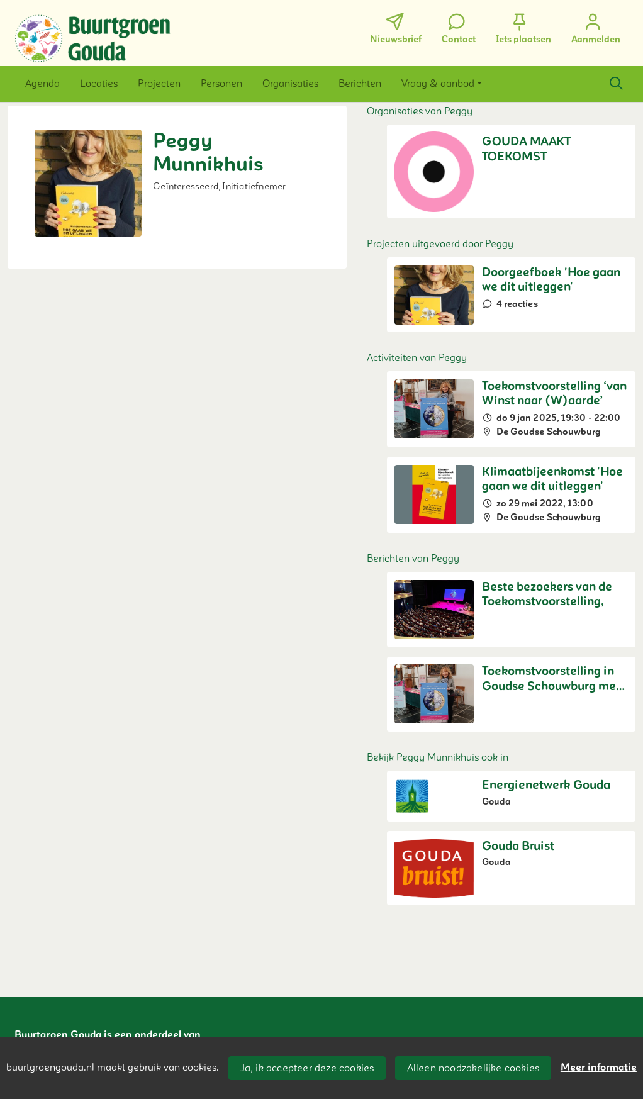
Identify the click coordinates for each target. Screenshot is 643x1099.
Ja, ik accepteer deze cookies (307, 1068)
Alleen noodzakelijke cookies (473, 1068)
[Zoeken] (616, 84)
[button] (42, 83)
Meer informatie (599, 1067)
